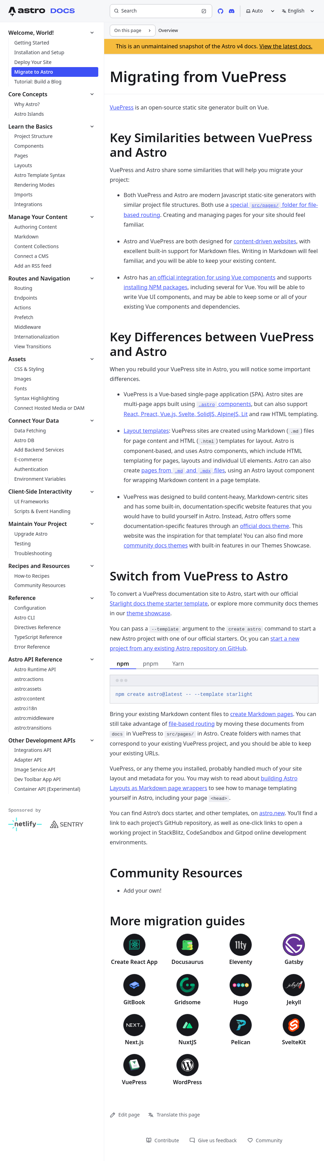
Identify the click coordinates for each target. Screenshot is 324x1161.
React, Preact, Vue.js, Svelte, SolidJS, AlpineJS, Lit (186, 414)
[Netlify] (25, 824)
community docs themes (156, 545)
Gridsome (187, 1002)
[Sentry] (66, 824)
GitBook (134, 1002)
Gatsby (293, 962)
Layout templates (146, 431)
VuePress (122, 107)
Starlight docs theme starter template (159, 603)
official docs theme (264, 526)
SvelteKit (294, 1042)
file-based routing (191, 724)
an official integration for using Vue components (212, 277)
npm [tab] (123, 663)
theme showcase (149, 613)
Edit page (125, 1114)
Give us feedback (212, 1140)
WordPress (187, 1082)
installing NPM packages (156, 287)
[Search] (161, 11)
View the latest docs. (286, 46)
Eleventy (240, 962)
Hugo (240, 1002)
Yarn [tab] (178, 663)
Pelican (240, 1042)
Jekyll (294, 1002)
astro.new (272, 813)
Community (264, 1140)
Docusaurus (187, 962)
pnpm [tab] (151, 663)
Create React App (134, 962)
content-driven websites (265, 241)
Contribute (162, 1140)
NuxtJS (187, 1042)
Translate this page (174, 1114)
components (224, 404)
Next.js (134, 1042)
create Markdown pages (261, 714)
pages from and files (183, 470)
